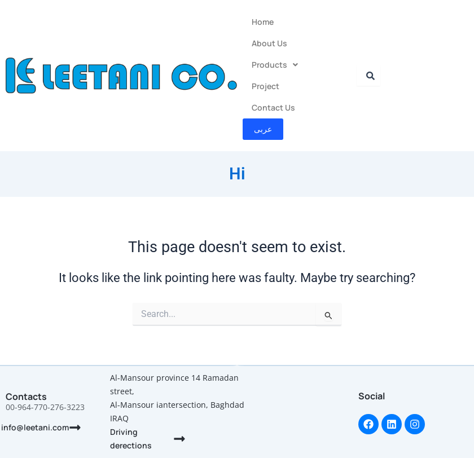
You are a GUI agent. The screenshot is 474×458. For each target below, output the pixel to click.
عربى (263, 129)
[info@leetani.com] (75, 427)
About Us (269, 43)
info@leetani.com (35, 427)
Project (265, 86)
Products (275, 64)
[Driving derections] (179, 439)
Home (263, 21)
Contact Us (273, 107)
